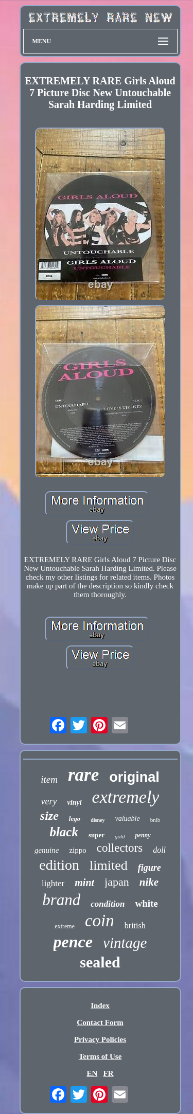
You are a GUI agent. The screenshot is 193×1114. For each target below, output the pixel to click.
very (49, 801)
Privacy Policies (100, 1039)
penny (143, 835)
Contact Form (100, 1022)
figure (149, 868)
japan (116, 881)
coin (99, 920)
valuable (127, 818)
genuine (46, 850)
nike (149, 882)
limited (109, 865)
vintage (125, 943)
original (134, 777)
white (146, 903)
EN (91, 1073)
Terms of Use (100, 1056)
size (49, 815)
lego (74, 818)
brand (61, 900)
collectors (120, 847)
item (49, 779)
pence (73, 941)
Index (100, 1005)
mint (84, 882)
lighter (53, 883)
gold (120, 836)
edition (59, 865)
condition (108, 904)
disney (97, 820)
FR (108, 1073)
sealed (100, 962)
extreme (65, 926)
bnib (155, 820)
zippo (77, 850)
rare (83, 775)
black (63, 832)
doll (159, 850)
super (96, 835)
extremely (126, 796)
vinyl (74, 802)
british (135, 925)
